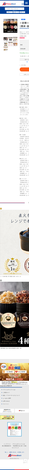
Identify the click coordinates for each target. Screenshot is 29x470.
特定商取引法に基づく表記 (20, 445)
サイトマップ (15, 447)
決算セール (9, 12)
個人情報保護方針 (6, 445)
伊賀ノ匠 (22, 12)
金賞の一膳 (16, 12)
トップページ (7, 444)
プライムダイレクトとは (18, 444)
